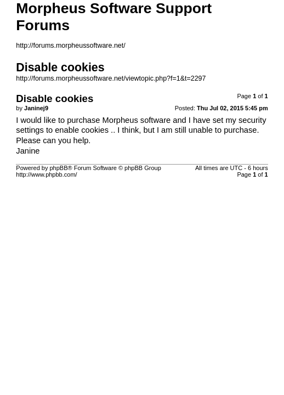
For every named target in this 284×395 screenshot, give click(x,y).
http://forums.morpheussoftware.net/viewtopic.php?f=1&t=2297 (111, 78)
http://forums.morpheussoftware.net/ (70, 45)
